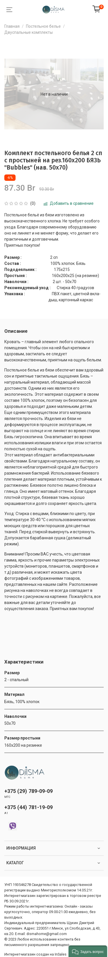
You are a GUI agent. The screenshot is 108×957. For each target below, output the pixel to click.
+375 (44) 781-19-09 (28, 807)
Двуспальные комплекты (28, 32)
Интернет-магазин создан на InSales (35, 954)
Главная (12, 26)
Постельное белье (43, 26)
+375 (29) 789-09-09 (28, 791)
